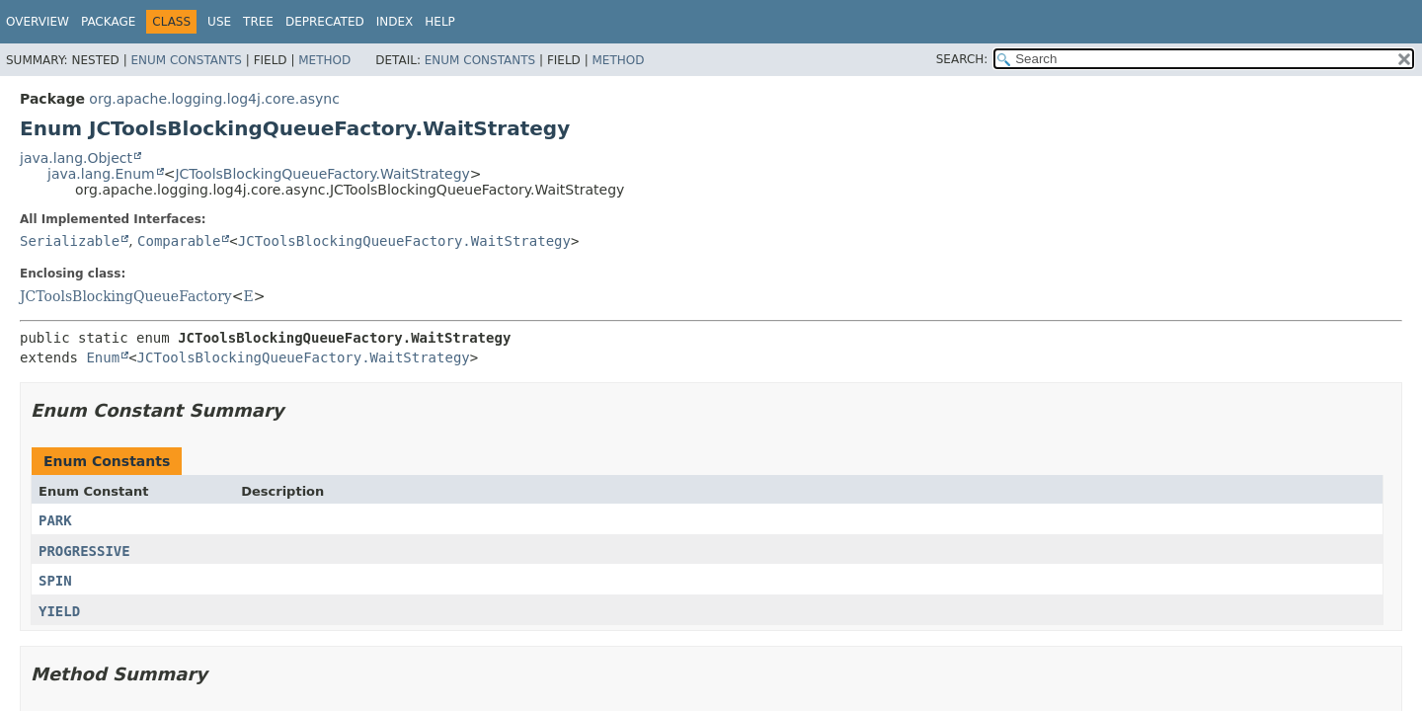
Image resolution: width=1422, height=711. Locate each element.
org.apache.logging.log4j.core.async (214, 99)
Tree (258, 22)
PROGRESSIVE (84, 551)
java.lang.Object (76, 158)
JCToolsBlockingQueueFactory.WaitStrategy (322, 174)
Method (324, 60)
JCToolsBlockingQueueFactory (126, 296)
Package (108, 22)
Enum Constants (185, 60)
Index (395, 22)
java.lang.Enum (101, 174)
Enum (102, 357)
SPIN (55, 581)
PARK (55, 520)
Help (440, 22)
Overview (37, 22)
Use (219, 22)
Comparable (178, 241)
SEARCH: (962, 59)
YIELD (59, 611)
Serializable (69, 241)
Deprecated (324, 22)
